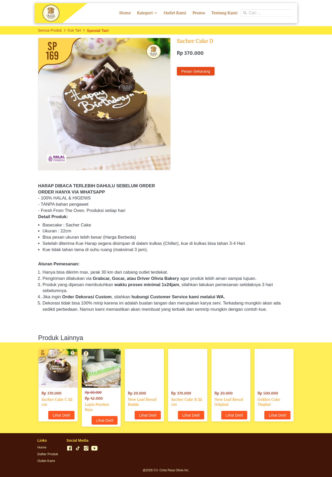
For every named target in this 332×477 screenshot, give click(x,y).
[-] (69, 448)
